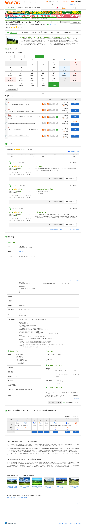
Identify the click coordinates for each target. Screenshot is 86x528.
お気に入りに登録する (55, 402)
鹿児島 (25, 497)
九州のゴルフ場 (15, 18)
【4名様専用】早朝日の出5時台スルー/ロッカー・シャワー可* (21, 123)
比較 (6, 99)
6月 (30, 56)
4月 (10, 56)
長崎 (14, 497)
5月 (20, 56)
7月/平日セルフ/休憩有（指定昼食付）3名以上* (18, 104)
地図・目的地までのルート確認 (72, 280)
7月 (40, 56)
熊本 (19, 497)
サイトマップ (68, 523)
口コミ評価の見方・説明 (74, 151)
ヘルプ (60, 1)
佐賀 (11, 497)
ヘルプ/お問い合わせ (76, 523)
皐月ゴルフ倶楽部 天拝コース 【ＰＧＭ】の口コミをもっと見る (64, 229)
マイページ (78, 8)
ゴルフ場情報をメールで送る (71, 402)
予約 (75, 103)
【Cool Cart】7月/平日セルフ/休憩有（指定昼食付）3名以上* (21, 111)
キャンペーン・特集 (23, 7)
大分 (17, 497)
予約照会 (73, 8)
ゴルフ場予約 (10, 7)
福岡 (8, 497)
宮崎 (22, 497)
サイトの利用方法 (59, 523)
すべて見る (75, 219)
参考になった (70, 178)
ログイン (79, 4)
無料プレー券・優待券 (34, 7)
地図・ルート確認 (52, 24)
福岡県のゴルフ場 (23, 18)
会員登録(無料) (72, 4)
